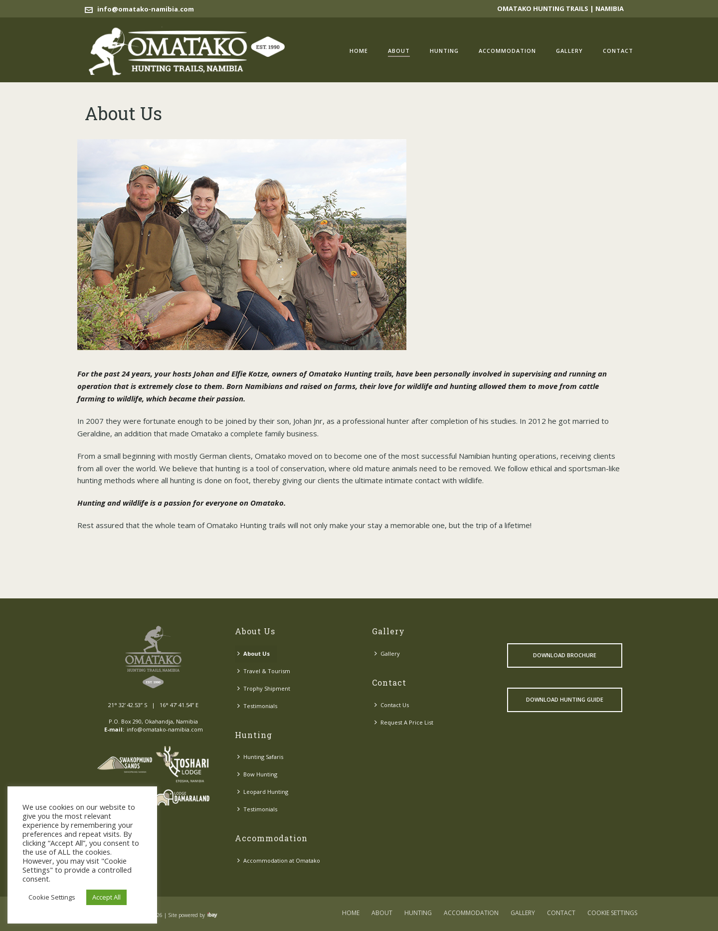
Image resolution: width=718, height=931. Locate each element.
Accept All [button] (106, 897)
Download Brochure (564, 655)
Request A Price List (403, 722)
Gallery (569, 50)
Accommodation (507, 50)
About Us (253, 653)
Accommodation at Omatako (278, 860)
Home (359, 50)
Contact (618, 50)
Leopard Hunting (262, 791)
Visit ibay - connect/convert (212, 915)
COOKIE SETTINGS (612, 913)
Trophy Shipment (263, 688)
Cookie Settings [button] (51, 897)
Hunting (444, 50)
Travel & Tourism (263, 671)
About (399, 50)
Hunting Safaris (260, 756)
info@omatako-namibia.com (145, 8)
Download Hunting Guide (564, 699)
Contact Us (391, 705)
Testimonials (257, 706)
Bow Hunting (257, 774)
